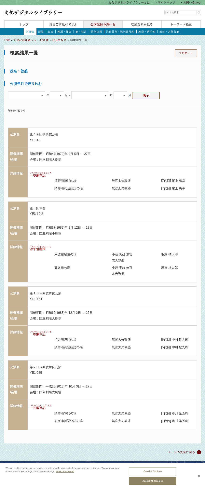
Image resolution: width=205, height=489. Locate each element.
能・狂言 (81, 31)
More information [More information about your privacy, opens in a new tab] (65, 473)
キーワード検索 (181, 24)
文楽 (50, 31)
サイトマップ (167, 2)
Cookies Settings (153, 473)
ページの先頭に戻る (181, 452)
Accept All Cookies (152, 483)
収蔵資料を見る (142, 24)
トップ (24, 24)
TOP (7, 40)
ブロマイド (186, 53)
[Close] (198, 477)
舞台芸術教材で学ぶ (63, 24)
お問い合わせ (192, 2)
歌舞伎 (30, 31)
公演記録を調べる (103, 24)
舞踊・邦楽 (64, 31)
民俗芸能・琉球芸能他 (120, 31)
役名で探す (59, 40)
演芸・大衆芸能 (169, 31)
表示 (146, 95)
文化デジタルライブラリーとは (129, 2)
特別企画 (96, 31)
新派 (41, 31)
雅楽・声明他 (146, 31)
